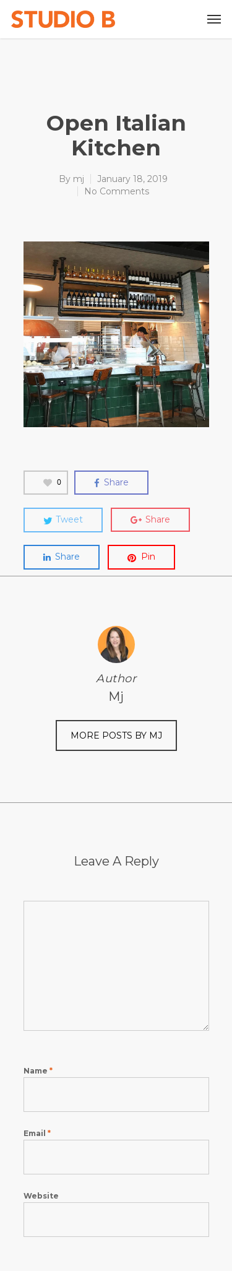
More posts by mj (116, 735)
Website (41, 1195)
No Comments (116, 191)
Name (38, 1070)
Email (37, 1133)
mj (78, 178)
